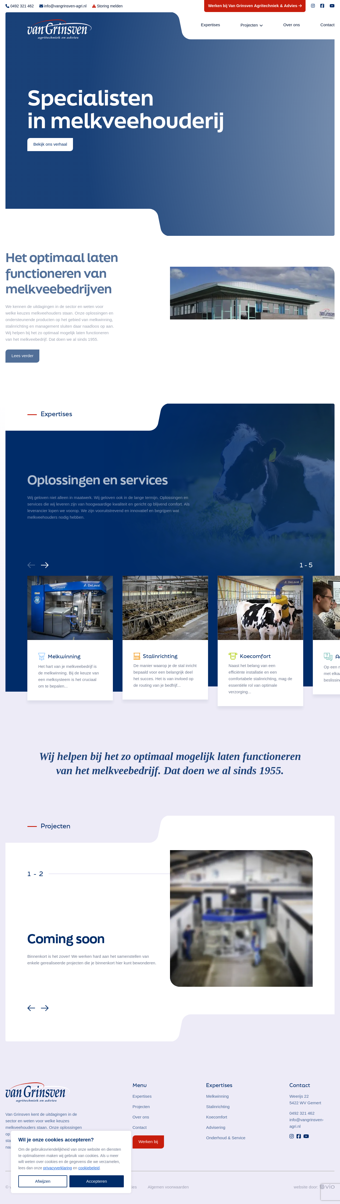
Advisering (215, 1127)
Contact (327, 24)
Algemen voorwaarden (168, 1187)
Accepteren (96, 1181)
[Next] (44, 563)
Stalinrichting (218, 1106)
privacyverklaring (57, 1168)
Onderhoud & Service (225, 1137)
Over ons (291, 24)
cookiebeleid (88, 1168)
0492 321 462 (302, 1113)
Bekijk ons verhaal (50, 144)
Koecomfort (216, 1117)
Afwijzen (43, 1181)
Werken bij (148, 1141)
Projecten (249, 25)
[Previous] (31, 1009)
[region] (71, 1162)
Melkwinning (217, 1096)
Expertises (210, 24)
